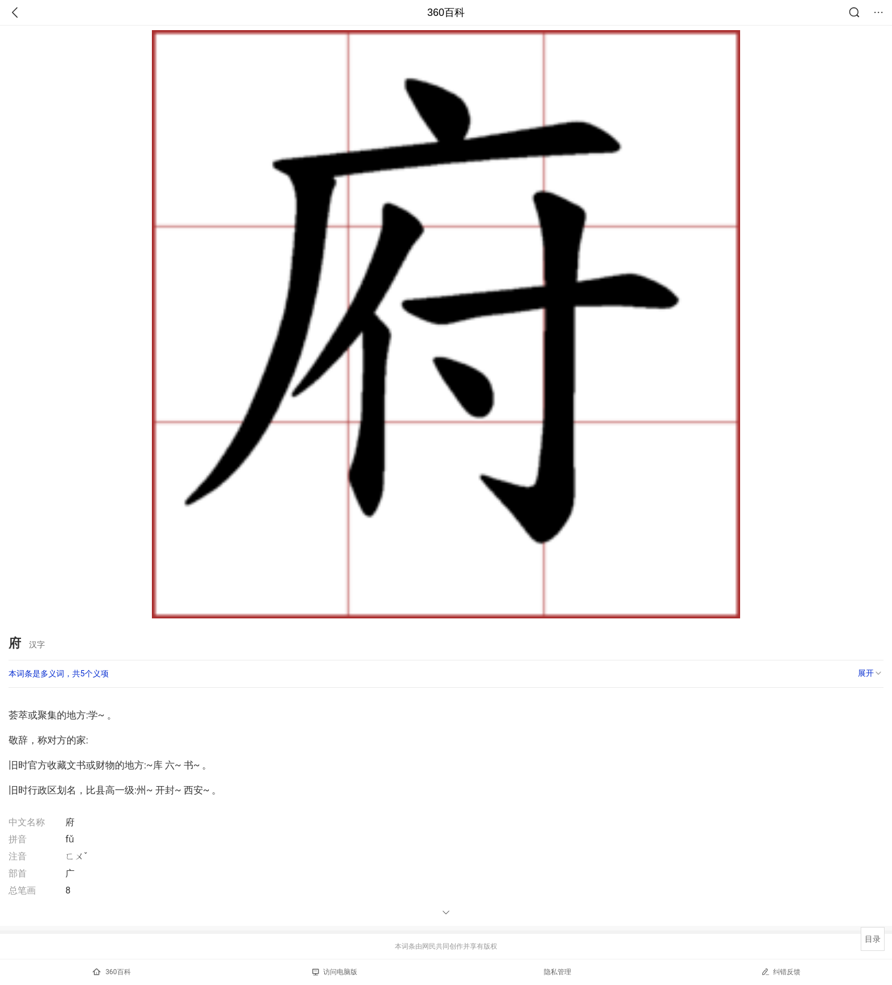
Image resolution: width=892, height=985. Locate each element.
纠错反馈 (780, 971)
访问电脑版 (334, 972)
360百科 (446, 12)
